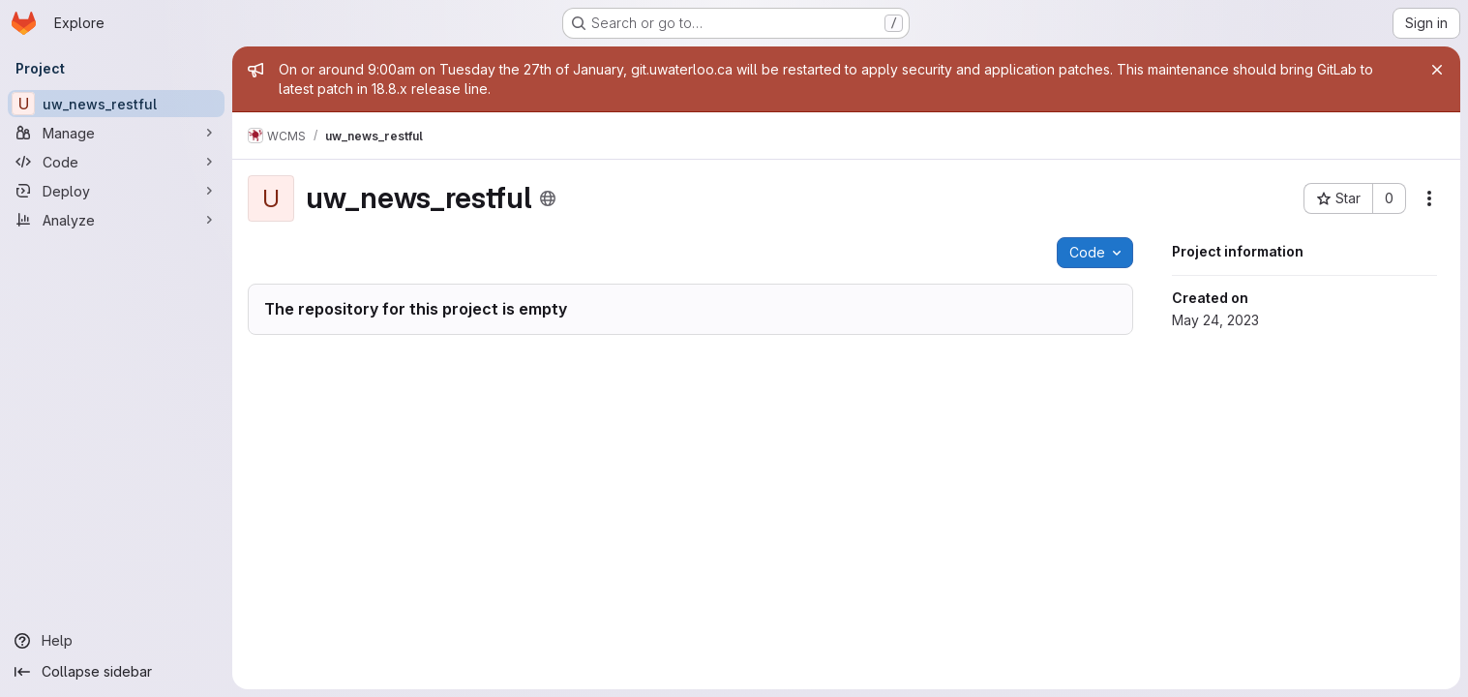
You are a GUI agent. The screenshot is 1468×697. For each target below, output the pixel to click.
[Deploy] (116, 190)
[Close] (1437, 69)
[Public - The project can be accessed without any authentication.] (547, 198)
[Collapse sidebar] (116, 671)
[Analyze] (116, 219)
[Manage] (116, 132)
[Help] (116, 640)
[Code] (116, 161)
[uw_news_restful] (116, 103)
